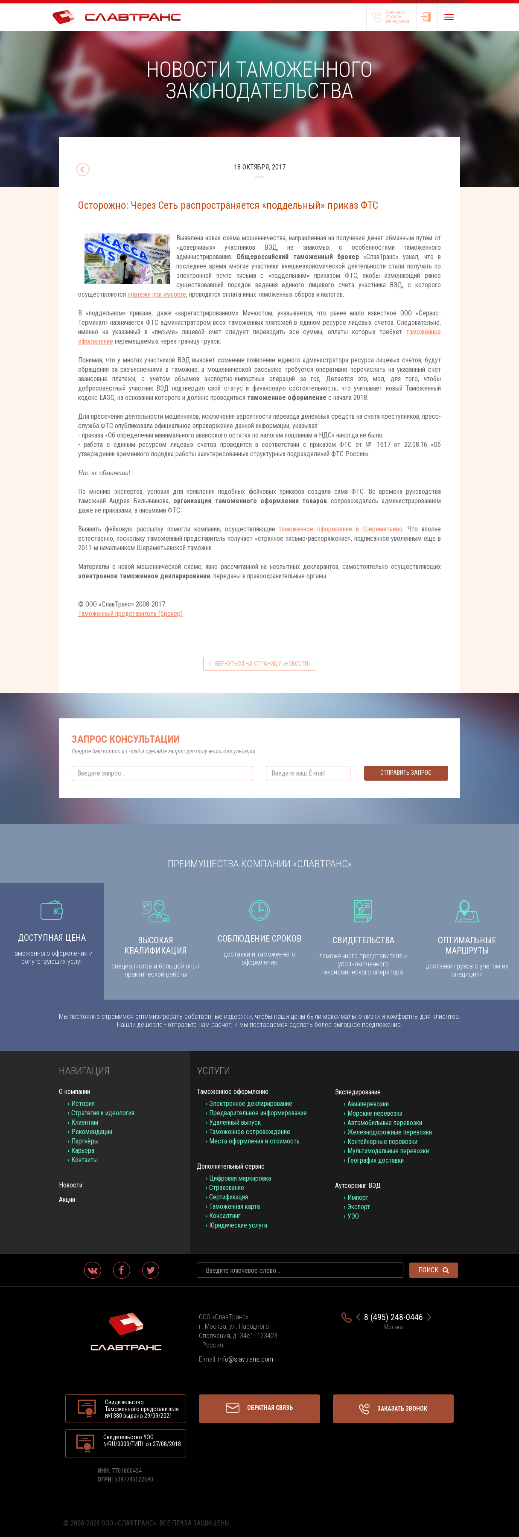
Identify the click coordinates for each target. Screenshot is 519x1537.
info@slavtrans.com (245, 1359)
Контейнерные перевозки (382, 1141)
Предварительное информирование (258, 1113)
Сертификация (228, 1197)
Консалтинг (225, 1216)
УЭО (353, 1216)
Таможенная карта (234, 1206)
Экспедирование (358, 1092)
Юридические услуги (238, 1225)
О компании (74, 1092)
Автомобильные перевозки (384, 1123)
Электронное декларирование (250, 1104)
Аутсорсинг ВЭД (358, 1185)
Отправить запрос (406, 772)
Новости (70, 1185)
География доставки (375, 1160)
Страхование (226, 1188)
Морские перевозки (374, 1113)
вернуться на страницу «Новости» (260, 663)
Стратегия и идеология (102, 1113)
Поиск (433, 1270)
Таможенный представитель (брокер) (130, 614)
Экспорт (358, 1207)
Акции (67, 1200)
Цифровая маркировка (240, 1178)
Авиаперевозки (368, 1104)
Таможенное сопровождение (249, 1132)
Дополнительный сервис (231, 1166)
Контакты (84, 1160)
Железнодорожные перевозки (389, 1132)
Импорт (357, 1197)
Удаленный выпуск (235, 1122)
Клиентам (84, 1122)
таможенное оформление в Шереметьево (340, 529)
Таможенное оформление (232, 1092)
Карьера (82, 1150)
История (83, 1104)
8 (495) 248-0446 (393, 1317)
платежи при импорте (157, 294)
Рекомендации (91, 1132)
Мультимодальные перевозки (388, 1151)
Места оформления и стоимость (254, 1141)
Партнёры (85, 1141)
